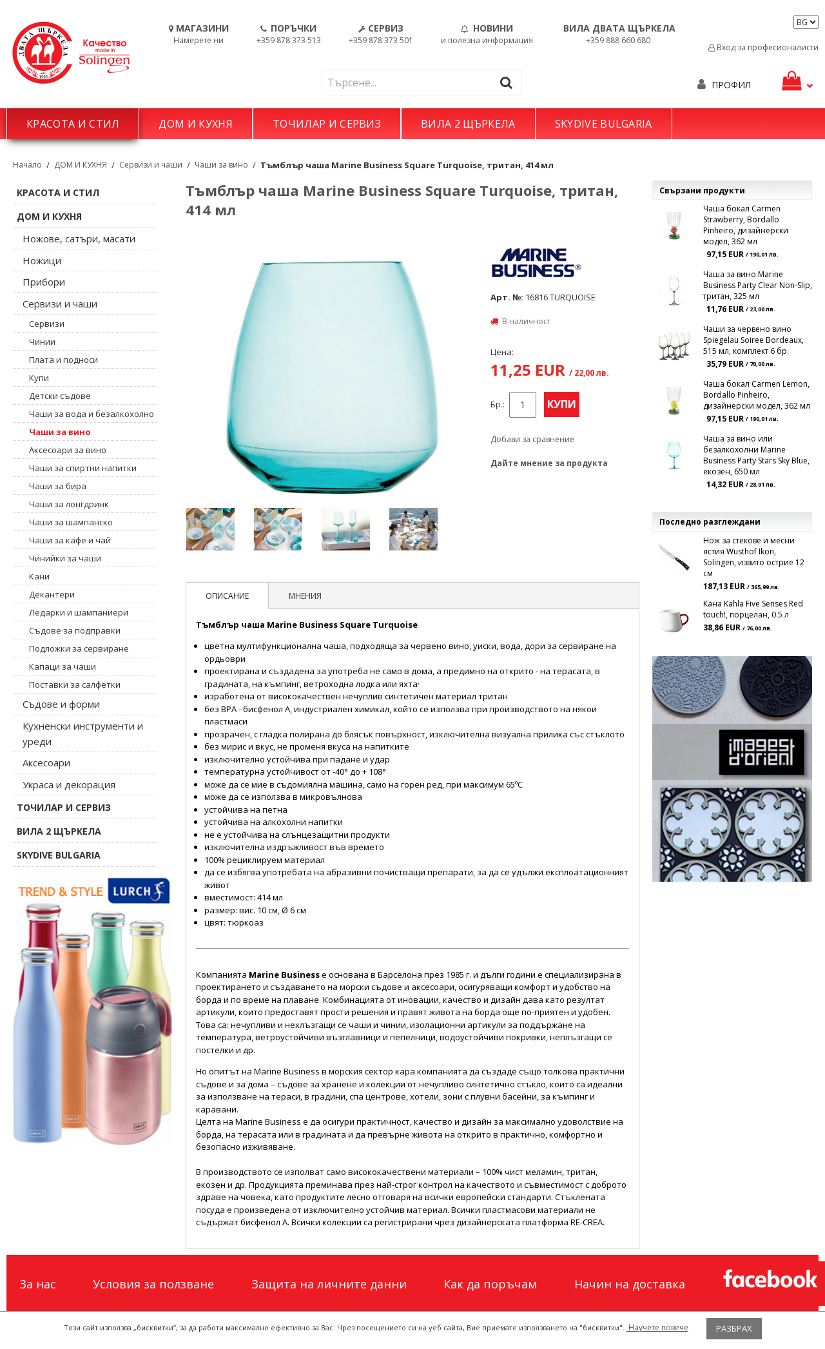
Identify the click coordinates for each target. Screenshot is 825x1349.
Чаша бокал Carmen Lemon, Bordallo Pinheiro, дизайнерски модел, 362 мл (756, 394)
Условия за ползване (153, 1284)
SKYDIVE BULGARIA (603, 124)
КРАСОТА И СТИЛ (72, 124)
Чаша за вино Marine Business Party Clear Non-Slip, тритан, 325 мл (757, 285)
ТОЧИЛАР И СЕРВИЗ (327, 124)
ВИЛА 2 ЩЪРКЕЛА (468, 124)
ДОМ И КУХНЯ (196, 124)
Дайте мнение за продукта (549, 463)
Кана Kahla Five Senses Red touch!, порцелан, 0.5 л (753, 609)
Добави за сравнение (532, 439)
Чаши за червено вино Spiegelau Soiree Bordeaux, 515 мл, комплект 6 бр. (753, 340)
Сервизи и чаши (150, 164)
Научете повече (657, 1327)
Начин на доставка (629, 1284)
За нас (37, 1284)
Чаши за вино (221, 164)
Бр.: (497, 404)
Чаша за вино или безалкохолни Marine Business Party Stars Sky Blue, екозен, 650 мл (756, 455)
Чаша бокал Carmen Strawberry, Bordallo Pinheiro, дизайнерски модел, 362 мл (745, 225)
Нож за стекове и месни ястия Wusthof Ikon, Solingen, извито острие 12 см (753, 557)
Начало (27, 164)
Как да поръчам (490, 1284)
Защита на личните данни (329, 1284)
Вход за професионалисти (763, 47)
